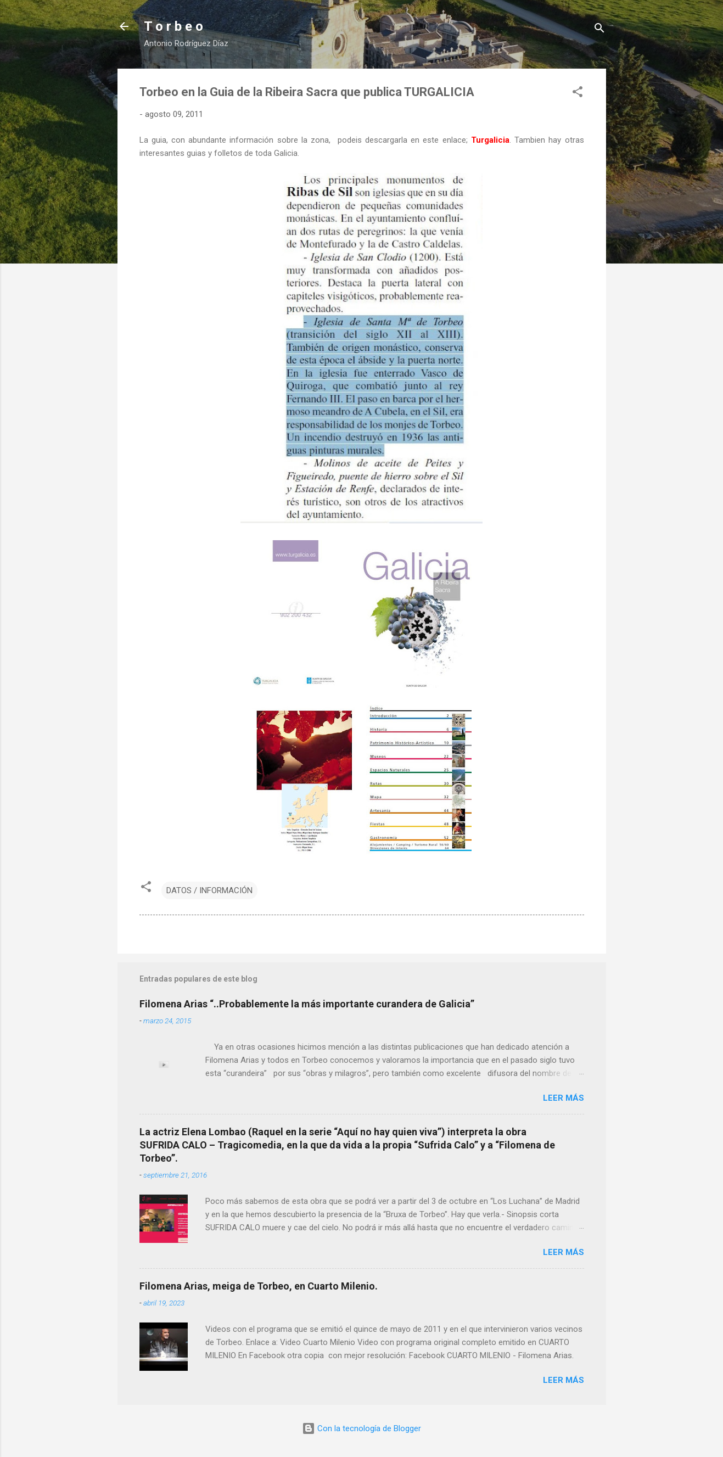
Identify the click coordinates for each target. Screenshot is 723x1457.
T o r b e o (173, 26)
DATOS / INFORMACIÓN (209, 890)
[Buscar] (599, 30)
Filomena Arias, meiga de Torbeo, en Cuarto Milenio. (258, 1286)
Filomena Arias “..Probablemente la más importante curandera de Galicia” (306, 1004)
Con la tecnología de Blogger (361, 1428)
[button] (577, 93)
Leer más (563, 1098)
